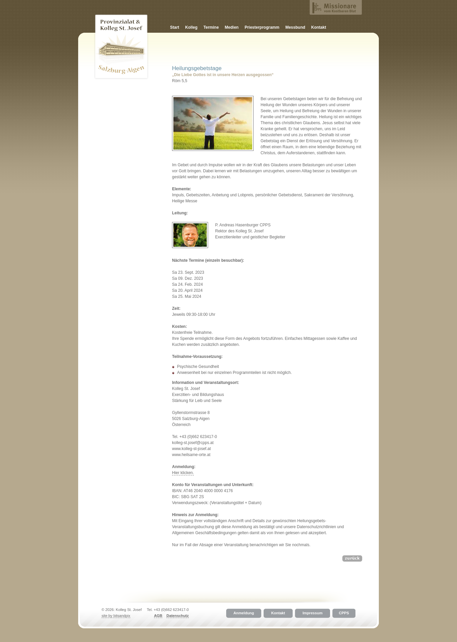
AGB (158, 616)
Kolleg (191, 27)
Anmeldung (244, 613)
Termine (211, 27)
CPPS (343, 613)
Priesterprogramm (262, 27)
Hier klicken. (183, 472)
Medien (232, 27)
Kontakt (318, 27)
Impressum (312, 613)
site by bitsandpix (116, 616)
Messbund (295, 27)
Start (174, 27)
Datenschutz (177, 616)
